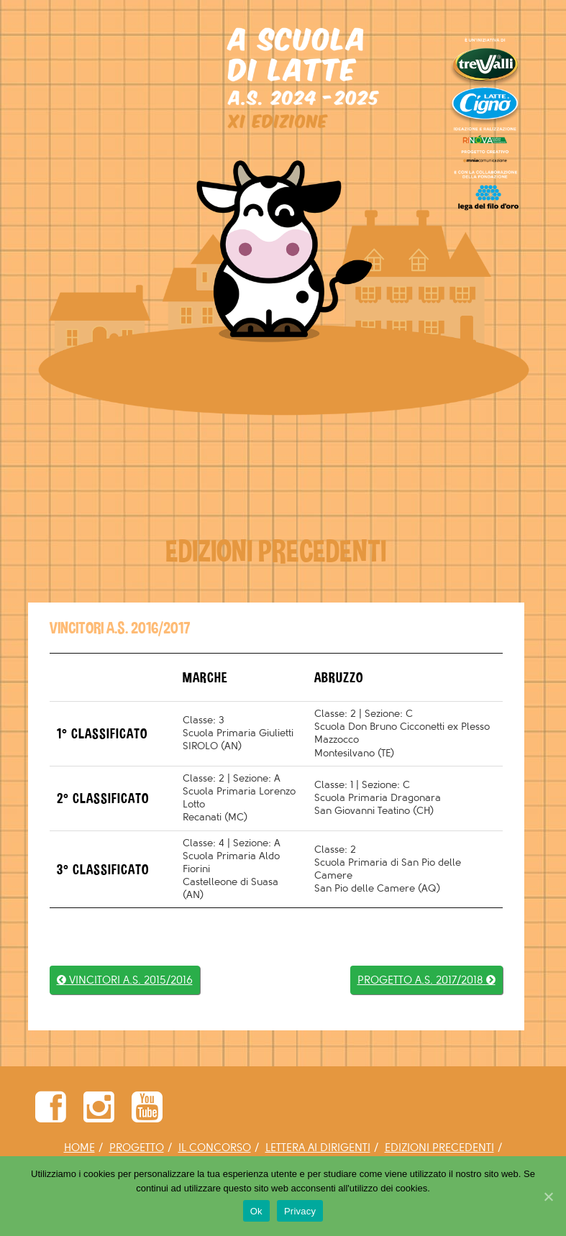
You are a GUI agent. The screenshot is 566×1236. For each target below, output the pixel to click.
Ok (256, 1211)
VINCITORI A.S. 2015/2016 (125, 980)
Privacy (300, 1211)
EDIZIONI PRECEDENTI (439, 1148)
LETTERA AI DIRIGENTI (317, 1148)
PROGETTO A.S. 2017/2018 (426, 980)
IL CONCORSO (214, 1148)
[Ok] (548, 1196)
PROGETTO (136, 1148)
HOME (79, 1148)
